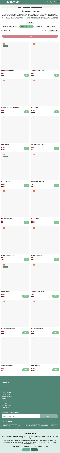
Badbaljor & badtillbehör (10, 26)
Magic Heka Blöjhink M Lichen (38, 71)
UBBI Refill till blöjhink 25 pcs (38, 329)
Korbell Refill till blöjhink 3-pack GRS (10, 108)
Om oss (4, 391)
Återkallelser (5, 407)
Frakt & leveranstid (7, 396)
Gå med (48, 416)
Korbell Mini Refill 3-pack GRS (38, 181)
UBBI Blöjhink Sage (35, 108)
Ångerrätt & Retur (6, 405)
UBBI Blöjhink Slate (35, 365)
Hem (19, 7)
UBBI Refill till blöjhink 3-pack (8, 329)
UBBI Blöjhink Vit (5, 144)
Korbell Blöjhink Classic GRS (8, 71)
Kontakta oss (5, 402)
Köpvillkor (4, 403)
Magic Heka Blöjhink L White (37, 255)
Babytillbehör (26, 7)
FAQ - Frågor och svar (7, 394)
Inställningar (26, 450)
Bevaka (26, 296)
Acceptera (34, 450)
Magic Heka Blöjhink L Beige (37, 292)
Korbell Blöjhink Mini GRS (7, 365)
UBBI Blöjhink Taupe (5, 292)
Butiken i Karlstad (6, 392)
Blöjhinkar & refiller (36, 7)
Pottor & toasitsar (51, 26)
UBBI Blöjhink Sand (5, 181)
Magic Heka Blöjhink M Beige (37, 144)
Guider (4, 398)
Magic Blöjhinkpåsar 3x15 (7, 218)
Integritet (4, 400)
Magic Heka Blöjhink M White (7, 255)
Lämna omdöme (6, 389)
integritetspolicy (43, 446)
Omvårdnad (39, 26)
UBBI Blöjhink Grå (35, 218)
